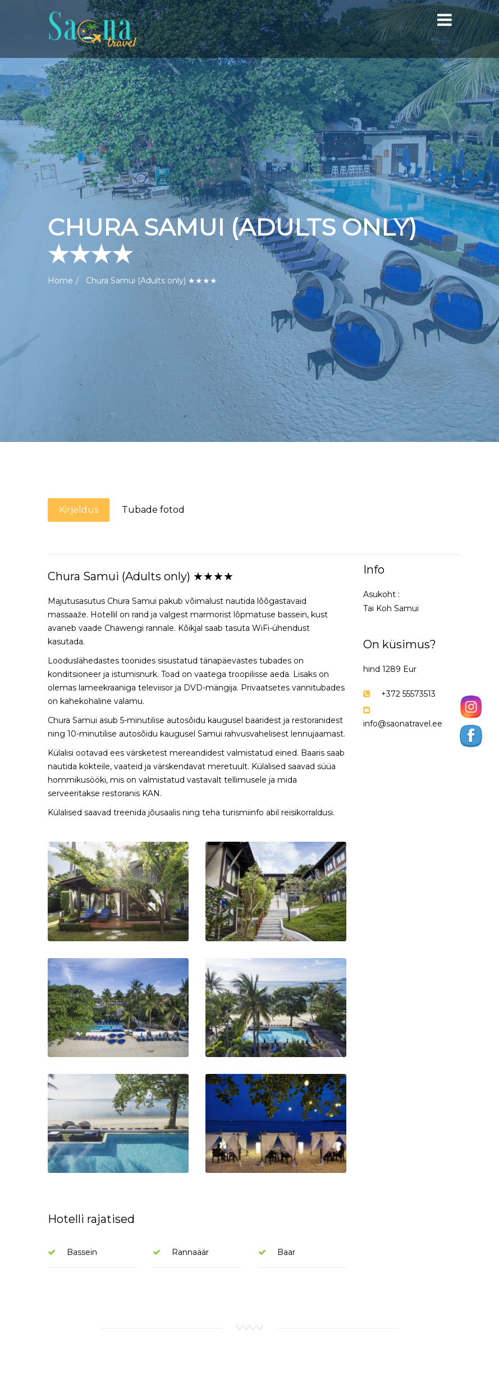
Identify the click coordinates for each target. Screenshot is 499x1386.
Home (60, 281)
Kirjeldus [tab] (78, 509)
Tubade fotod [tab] (153, 509)
